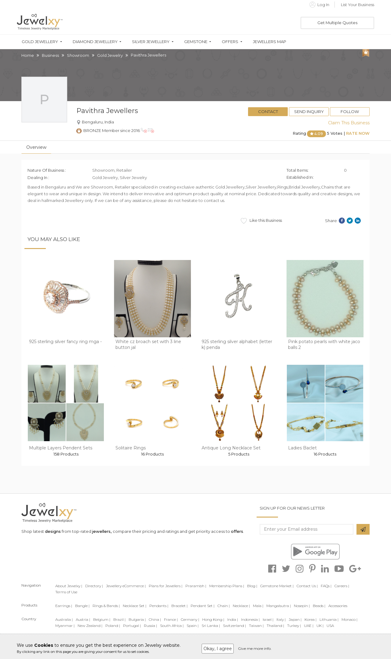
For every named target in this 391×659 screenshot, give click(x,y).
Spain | (193, 625)
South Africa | (172, 625)
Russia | (150, 625)
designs (53, 531)
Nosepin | (302, 605)
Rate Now (358, 133)
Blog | (252, 586)
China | (155, 619)
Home (27, 55)
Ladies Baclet (302, 448)
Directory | (94, 586)
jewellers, (101, 531)
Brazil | (119, 619)
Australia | (64, 619)
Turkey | (294, 625)
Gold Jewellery (40, 41)
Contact (268, 111)
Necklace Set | (134, 605)
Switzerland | (234, 625)
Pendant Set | (202, 605)
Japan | (295, 619)
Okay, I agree (217, 648)
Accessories (337, 605)
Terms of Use (66, 592)
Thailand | (275, 625)
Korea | (310, 619)
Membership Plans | (226, 586)
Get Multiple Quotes (337, 22)
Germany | (190, 619)
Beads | (319, 605)
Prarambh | (195, 586)
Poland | (112, 625)
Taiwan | (256, 625)
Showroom (78, 55)
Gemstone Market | (277, 586)
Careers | (341, 586)
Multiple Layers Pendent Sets (60, 448)
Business (50, 55)
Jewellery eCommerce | (126, 586)
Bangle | (82, 605)
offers (237, 531)
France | (171, 619)
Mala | (258, 605)
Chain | (223, 605)
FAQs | (326, 586)
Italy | (281, 619)
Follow (350, 111)
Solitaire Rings (130, 448)
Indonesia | (250, 619)
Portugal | (132, 625)
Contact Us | (307, 586)
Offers (230, 41)
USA (330, 625)
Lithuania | (329, 619)
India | (232, 619)
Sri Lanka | (211, 625)
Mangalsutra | (278, 605)
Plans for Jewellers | (165, 586)
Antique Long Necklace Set (231, 448)
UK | (319, 625)
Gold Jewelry (110, 55)
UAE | (308, 625)
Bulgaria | (137, 619)
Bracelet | (179, 605)
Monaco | (349, 619)
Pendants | (158, 605)
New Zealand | (90, 625)
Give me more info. (255, 648)
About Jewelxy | (68, 586)
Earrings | (63, 605)
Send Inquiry (309, 111)
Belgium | (101, 619)
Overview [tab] (36, 147)
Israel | (268, 619)
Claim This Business (349, 123)
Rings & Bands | (106, 605)
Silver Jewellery (151, 41)
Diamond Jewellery (95, 41)
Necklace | (241, 605)
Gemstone (195, 41)
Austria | (83, 619)
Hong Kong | (213, 619)
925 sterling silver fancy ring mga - (65, 341)
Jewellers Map (269, 41)
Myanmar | (65, 625)
